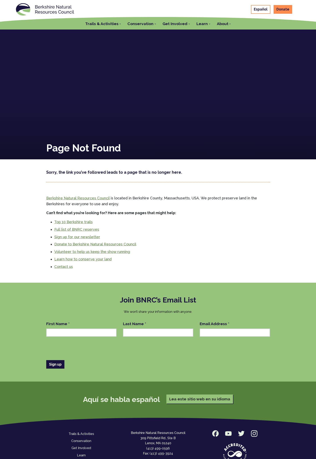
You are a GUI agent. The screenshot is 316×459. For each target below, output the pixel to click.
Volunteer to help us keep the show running (92, 252)
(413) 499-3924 (161, 453)
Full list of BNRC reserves (76, 229)
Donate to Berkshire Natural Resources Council (95, 244)
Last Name (134, 324)
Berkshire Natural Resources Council (78, 198)
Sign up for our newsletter (77, 237)
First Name (58, 324)
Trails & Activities (81, 434)
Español (261, 9)
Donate (282, 9)
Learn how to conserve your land (83, 259)
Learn (81, 455)
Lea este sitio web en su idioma (199, 399)
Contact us (63, 266)
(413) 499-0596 (158, 448)
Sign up (55, 364)
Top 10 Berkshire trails (73, 222)
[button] (103, 23)
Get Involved (81, 448)
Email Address (214, 324)
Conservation (81, 441)
